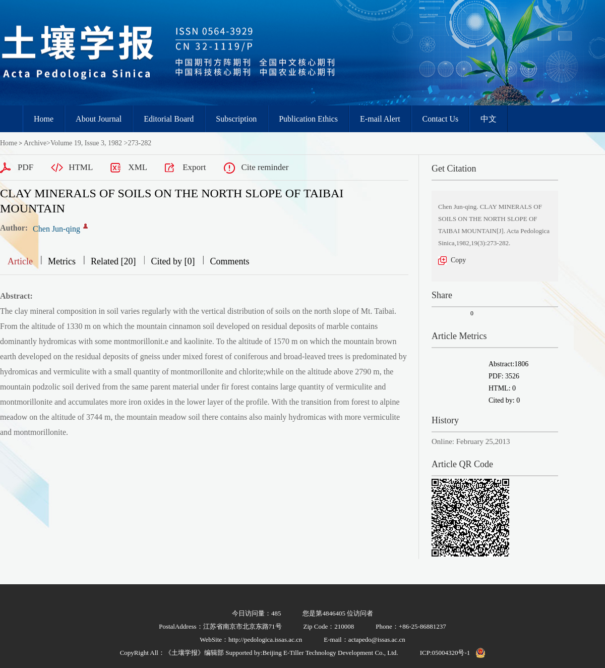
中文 (488, 119)
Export (194, 167)
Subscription (236, 119)
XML (137, 167)
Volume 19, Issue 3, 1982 (86, 143)
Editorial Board (169, 119)
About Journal (99, 119)
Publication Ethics (308, 119)
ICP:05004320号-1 (445, 652)
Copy (458, 260)
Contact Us (440, 119)
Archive (35, 143)
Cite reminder (264, 167)
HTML (81, 167)
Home (43, 119)
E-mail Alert (380, 119)
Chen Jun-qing (56, 229)
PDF (25, 167)
